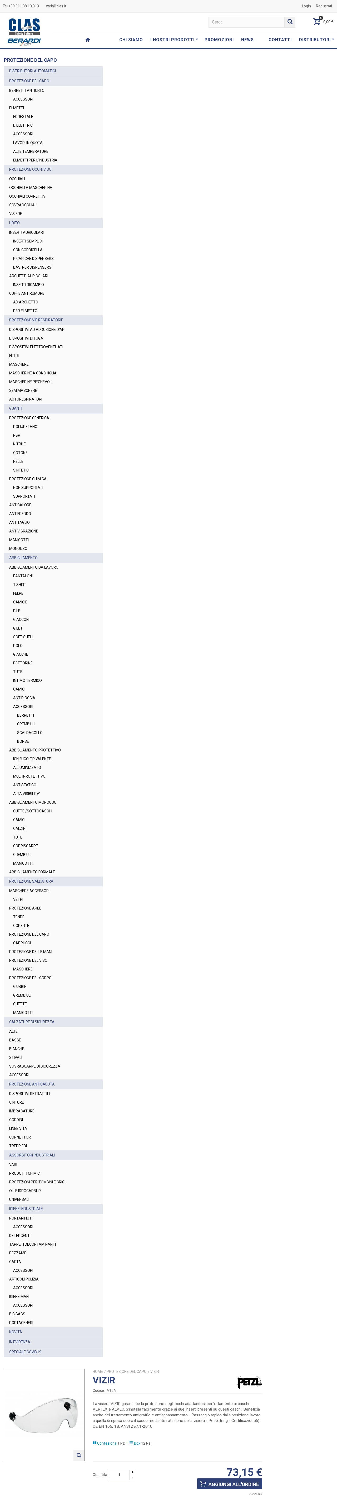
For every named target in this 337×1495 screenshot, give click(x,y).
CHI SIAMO (131, 39)
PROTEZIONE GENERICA (29, 418)
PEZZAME (17, 1253)
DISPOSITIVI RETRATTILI (29, 1094)
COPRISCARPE (25, 846)
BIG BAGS (17, 1314)
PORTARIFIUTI (20, 1218)
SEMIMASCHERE (23, 390)
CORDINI (16, 1120)
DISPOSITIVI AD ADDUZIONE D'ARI (37, 329)
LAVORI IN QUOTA (28, 143)
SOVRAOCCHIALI (23, 205)
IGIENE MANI (19, 1296)
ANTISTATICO (24, 785)
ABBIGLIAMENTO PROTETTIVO (35, 750)
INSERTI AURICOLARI (26, 232)
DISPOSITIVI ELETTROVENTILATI (36, 347)
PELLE (18, 461)
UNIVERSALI (19, 1199)
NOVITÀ (15, 1332)
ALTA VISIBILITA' (26, 794)
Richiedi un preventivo (300, 202)
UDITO (14, 223)
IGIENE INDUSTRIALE (26, 1209)
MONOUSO (18, 548)
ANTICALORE (20, 505)
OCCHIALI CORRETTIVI (27, 196)
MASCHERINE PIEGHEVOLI (30, 382)
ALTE (13, 1031)
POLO (18, 646)
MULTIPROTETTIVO (29, 776)
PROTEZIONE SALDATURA (31, 881)
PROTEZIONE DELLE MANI (30, 952)
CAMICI (19, 689)
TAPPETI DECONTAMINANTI (32, 1244)
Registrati (324, 6)
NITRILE (19, 444)
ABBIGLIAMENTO (23, 558)
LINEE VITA (18, 1128)
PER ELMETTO (25, 311)
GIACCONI (21, 619)
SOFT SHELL (23, 637)
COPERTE (21, 925)
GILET (18, 628)
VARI (13, 1165)
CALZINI (19, 828)
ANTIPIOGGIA (24, 698)
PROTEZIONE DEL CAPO (29, 81)
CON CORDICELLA (28, 250)
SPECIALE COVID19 (25, 1352)
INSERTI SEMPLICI (28, 241)
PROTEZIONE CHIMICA (28, 479)
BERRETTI (25, 715)
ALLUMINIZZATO (27, 767)
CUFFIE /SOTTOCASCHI (32, 811)
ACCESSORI (23, 99)
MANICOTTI (19, 540)
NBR (16, 435)
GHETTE (20, 1004)
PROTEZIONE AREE (25, 908)
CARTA (15, 1262)
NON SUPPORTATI (28, 487)
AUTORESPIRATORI (25, 399)
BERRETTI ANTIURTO (26, 90)
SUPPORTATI (24, 496)
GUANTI (15, 408)
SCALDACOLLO (30, 733)
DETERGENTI (20, 1236)
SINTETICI (21, 470)
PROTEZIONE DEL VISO (28, 960)
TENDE (18, 917)
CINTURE (16, 1102)
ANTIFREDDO (20, 514)
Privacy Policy (242, 1467)
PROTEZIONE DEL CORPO (30, 978)
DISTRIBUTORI (316, 39)
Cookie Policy (285, 1488)
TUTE (17, 672)
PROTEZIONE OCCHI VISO (30, 169)
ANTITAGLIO (19, 522)
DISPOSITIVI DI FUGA (26, 338)
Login (306, 6)
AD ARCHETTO (25, 302)
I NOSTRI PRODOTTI (174, 39)
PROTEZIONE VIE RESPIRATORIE (36, 320)
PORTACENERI (21, 1323)
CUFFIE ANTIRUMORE (26, 293)
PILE (16, 611)
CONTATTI (280, 39)
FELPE (18, 593)
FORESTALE (23, 117)
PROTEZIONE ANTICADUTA (32, 1084)
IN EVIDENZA (19, 1342)
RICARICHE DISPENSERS (33, 258)
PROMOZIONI (219, 39)
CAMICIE (20, 602)
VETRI (18, 899)
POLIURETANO (25, 427)
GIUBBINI (20, 986)
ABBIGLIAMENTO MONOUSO (33, 802)
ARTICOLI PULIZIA (24, 1279)
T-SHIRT (19, 585)
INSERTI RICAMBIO (28, 285)
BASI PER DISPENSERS (32, 267)
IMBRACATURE (21, 1111)
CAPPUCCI (22, 943)
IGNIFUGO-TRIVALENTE (32, 759)
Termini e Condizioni (228, 1488)
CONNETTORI (20, 1137)
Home (177, 69)
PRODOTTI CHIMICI (25, 1173)
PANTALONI (23, 576)
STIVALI (15, 1057)
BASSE (15, 1040)
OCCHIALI (17, 179)
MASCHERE (19, 364)
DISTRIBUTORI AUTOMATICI (32, 71)
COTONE (20, 453)
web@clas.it (56, 6)
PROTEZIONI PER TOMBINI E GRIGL (37, 1182)
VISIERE (15, 214)
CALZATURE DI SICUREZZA (31, 1022)
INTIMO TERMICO (27, 680)
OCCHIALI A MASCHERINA (30, 187)
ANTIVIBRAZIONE (23, 531)
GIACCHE (20, 654)
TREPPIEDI (18, 1146)
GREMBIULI (26, 724)
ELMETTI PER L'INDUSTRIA (35, 160)
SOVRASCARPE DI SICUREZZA (34, 1066)
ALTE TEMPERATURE (30, 151)
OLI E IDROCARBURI (25, 1191)
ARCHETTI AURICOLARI (28, 276)
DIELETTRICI (23, 125)
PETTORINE (23, 663)
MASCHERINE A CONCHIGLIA (33, 373)
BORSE (23, 741)
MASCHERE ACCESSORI (29, 891)
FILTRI (14, 356)
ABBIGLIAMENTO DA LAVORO (33, 567)
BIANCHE (16, 1049)
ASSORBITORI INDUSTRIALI (32, 1155)
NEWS (247, 39)
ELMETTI (16, 108)
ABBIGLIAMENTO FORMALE (32, 872)
